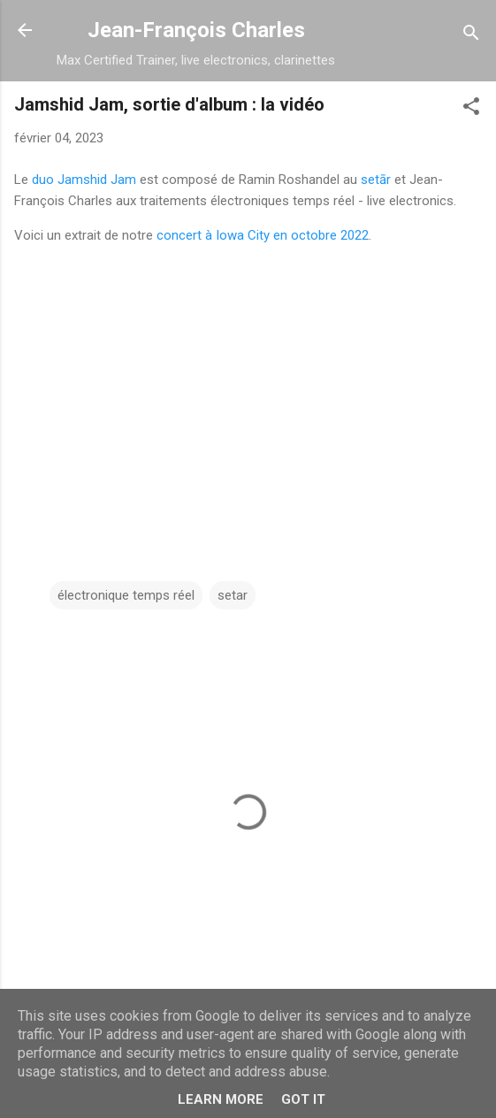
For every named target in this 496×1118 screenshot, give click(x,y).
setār (376, 180)
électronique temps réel (126, 595)
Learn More (220, 1099)
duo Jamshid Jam (84, 180)
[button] (471, 109)
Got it (303, 1099)
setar (232, 595)
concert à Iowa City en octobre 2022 (262, 235)
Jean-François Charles (196, 30)
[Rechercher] (471, 36)
